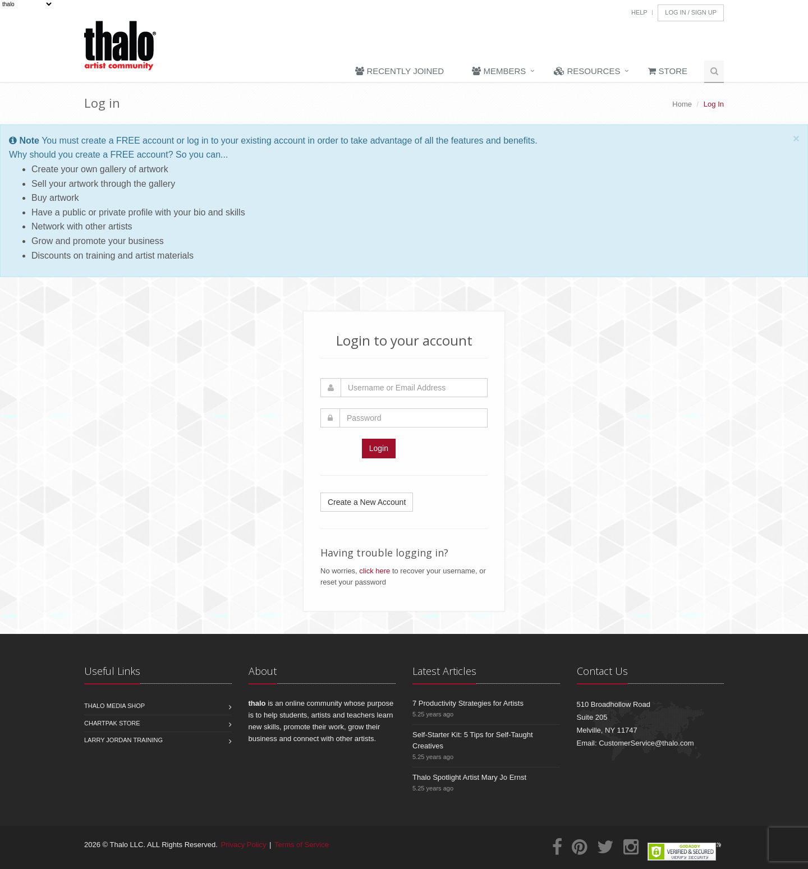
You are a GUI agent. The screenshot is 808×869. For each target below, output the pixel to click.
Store (667, 71)
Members (499, 71)
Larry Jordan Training (123, 740)
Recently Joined (399, 71)
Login (378, 448)
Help (639, 12)
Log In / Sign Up (691, 12)
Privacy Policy (244, 844)
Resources (587, 71)
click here (374, 571)
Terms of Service (301, 844)
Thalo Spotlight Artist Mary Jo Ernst (469, 777)
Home (682, 104)
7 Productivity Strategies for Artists (468, 703)
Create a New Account (367, 502)
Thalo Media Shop (114, 705)
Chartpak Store (112, 723)
